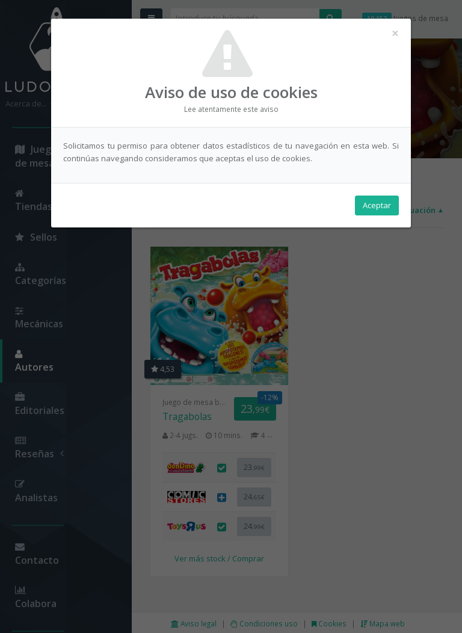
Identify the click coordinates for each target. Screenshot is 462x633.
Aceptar (377, 205)
